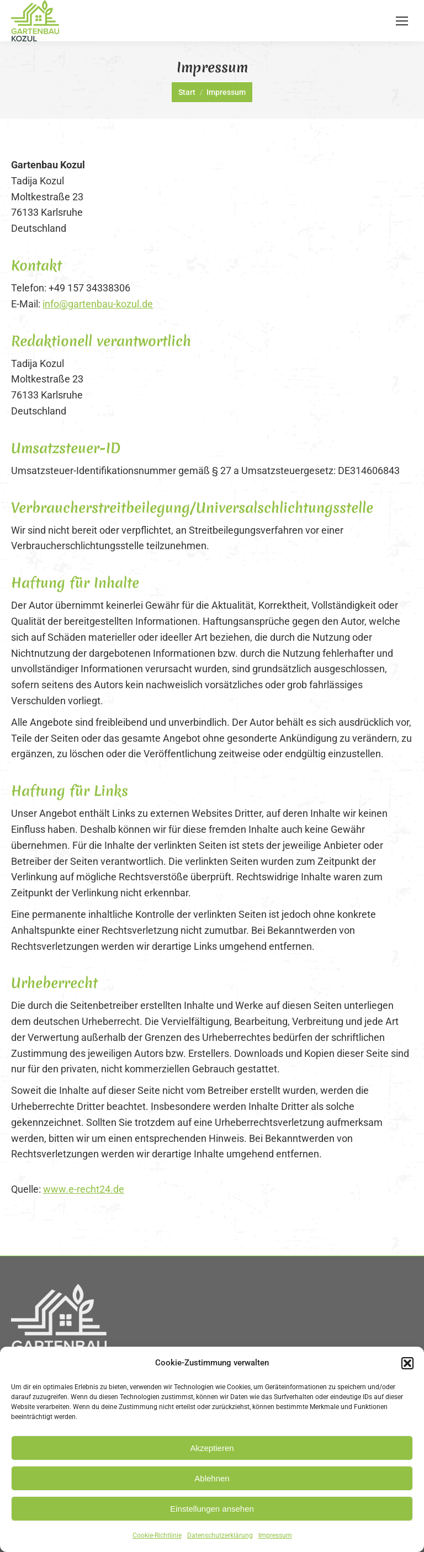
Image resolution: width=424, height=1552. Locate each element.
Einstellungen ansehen (212, 1508)
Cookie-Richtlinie (157, 1535)
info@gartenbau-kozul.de (98, 304)
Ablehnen (211, 1478)
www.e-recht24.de (83, 1189)
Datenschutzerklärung (220, 1535)
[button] (407, 1363)
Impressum (275, 1535)
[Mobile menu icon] (402, 21)
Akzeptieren (212, 1448)
